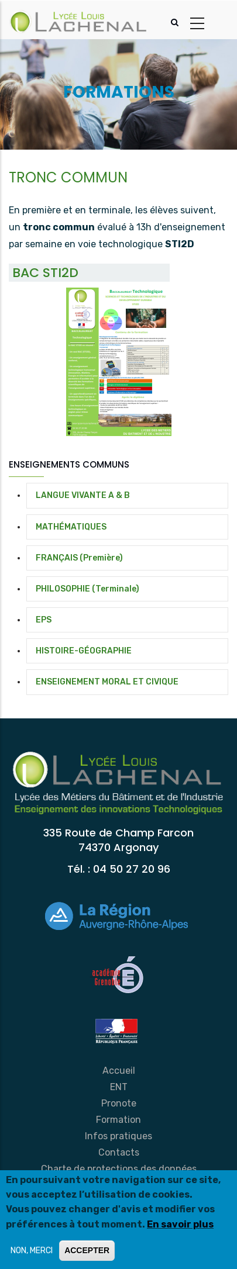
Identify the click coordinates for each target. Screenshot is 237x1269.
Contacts (118, 1152)
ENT (119, 1086)
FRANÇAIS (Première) (79, 558)
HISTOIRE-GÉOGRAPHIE (84, 651)
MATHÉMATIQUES (71, 527)
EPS (43, 620)
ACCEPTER (86, 1250)
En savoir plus (180, 1224)
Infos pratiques (118, 1136)
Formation (118, 1119)
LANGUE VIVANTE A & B (83, 495)
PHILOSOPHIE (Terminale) (87, 589)
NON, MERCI (32, 1251)
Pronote (118, 1103)
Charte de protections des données (119, 1168)
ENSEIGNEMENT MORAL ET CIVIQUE (107, 682)
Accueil (118, 1070)
